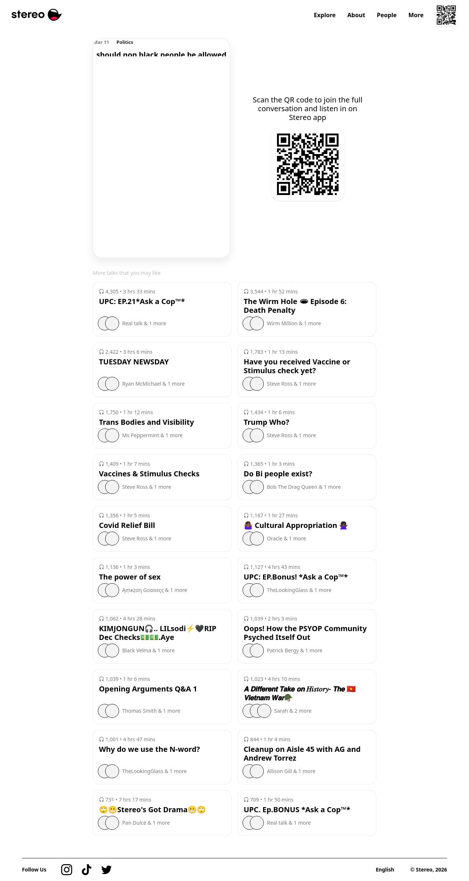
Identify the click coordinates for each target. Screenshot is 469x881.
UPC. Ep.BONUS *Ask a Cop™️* (297, 809)
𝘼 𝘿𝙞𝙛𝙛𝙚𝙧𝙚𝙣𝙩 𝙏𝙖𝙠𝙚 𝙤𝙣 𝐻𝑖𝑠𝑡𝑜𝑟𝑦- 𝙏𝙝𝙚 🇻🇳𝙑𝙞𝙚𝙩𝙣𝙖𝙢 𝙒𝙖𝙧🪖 (300, 693)
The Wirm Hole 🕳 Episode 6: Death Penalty (295, 306)
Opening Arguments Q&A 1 (148, 689)
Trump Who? (266, 422)
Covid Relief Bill (127, 525)
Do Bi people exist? (278, 473)
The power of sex (129, 577)
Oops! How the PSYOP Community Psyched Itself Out (305, 633)
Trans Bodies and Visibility (146, 422)
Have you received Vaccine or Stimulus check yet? (297, 366)
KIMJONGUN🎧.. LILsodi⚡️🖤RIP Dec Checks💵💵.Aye (158, 633)
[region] (161, 47)
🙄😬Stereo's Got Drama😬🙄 (152, 809)
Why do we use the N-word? (149, 749)
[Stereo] (37, 15)
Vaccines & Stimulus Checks (149, 473)
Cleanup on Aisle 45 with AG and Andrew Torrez (302, 753)
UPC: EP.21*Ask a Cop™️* (142, 301)
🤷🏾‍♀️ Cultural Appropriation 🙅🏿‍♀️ (296, 525)
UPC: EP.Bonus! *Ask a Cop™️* (296, 577)
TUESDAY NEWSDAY (134, 361)
